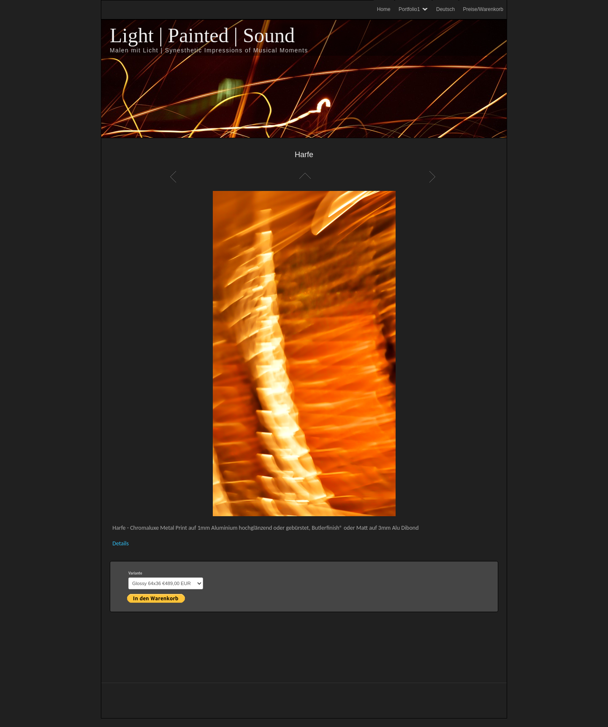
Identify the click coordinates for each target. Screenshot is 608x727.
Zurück (174, 176)
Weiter (433, 176)
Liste (304, 176)
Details (120, 543)
